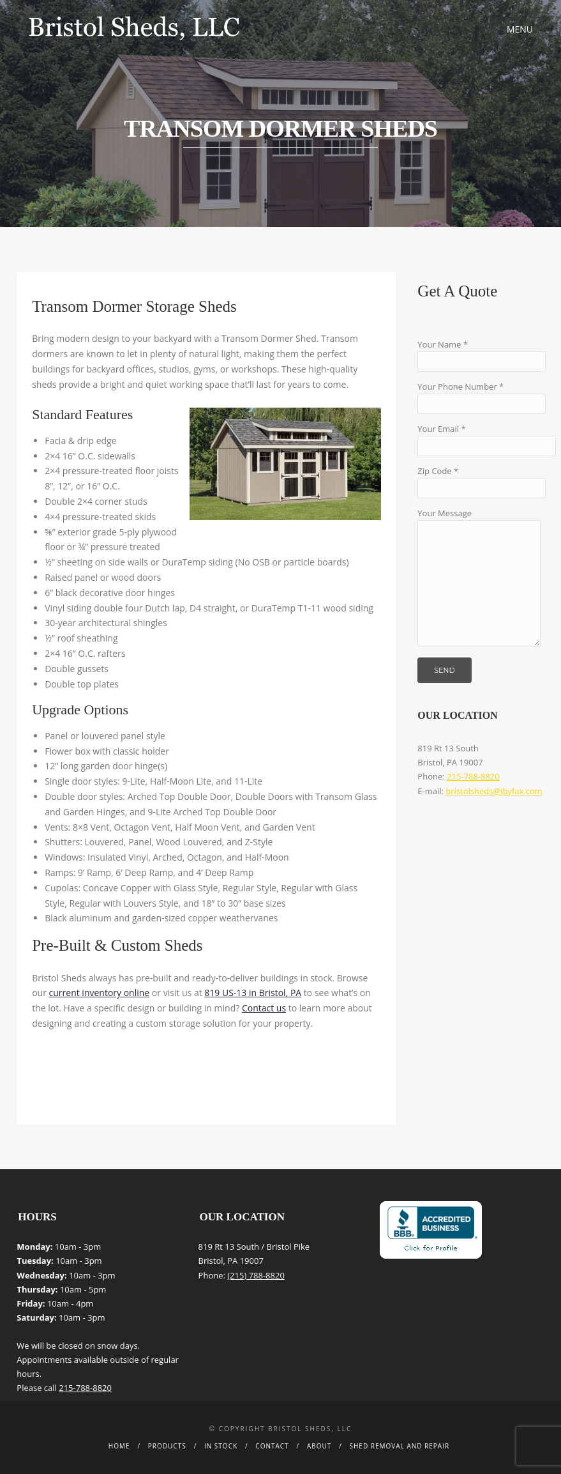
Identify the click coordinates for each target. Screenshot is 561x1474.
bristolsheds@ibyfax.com (493, 791)
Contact (271, 1445)
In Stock (220, 1445)
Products (167, 1445)
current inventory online (99, 993)
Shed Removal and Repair (400, 1445)
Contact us (264, 1008)
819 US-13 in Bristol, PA (252, 993)
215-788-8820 (473, 776)
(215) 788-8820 (256, 1275)
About (319, 1445)
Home (119, 1445)
